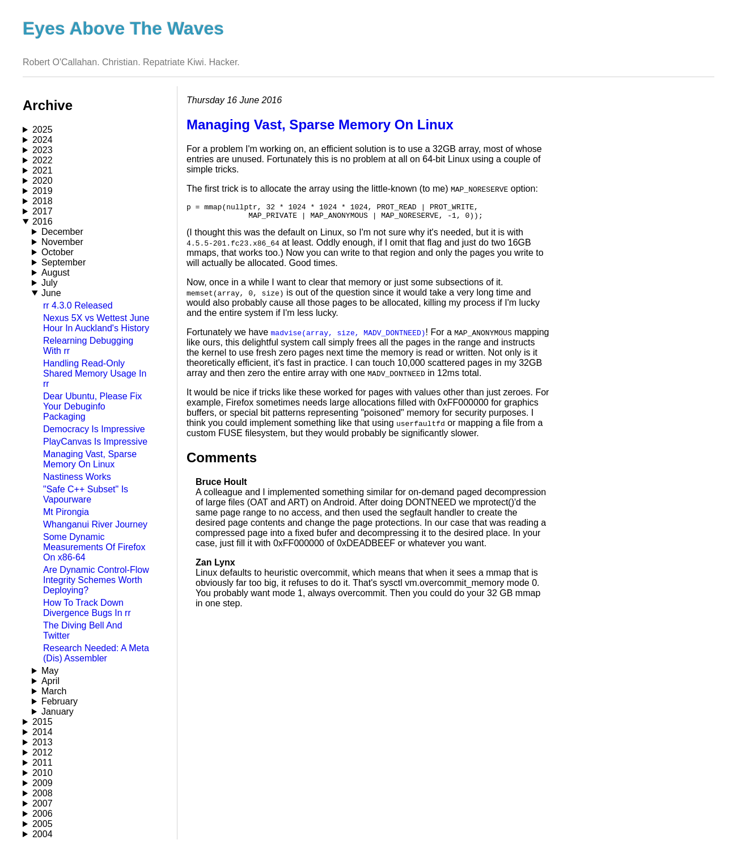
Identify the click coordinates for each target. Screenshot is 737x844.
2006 (42, 813)
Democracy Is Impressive (94, 429)
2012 (42, 752)
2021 (42, 170)
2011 (42, 762)
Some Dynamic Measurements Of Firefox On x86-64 (94, 547)
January (57, 711)
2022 (42, 160)
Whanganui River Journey (95, 524)
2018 (42, 201)
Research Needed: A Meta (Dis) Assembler (96, 653)
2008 (42, 793)
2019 (42, 191)
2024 (42, 140)
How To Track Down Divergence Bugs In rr (87, 608)
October (57, 252)
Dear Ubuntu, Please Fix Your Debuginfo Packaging (92, 406)
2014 (42, 732)
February (59, 701)
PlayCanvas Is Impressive (95, 441)
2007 (42, 803)
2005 (42, 824)
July (49, 283)
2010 (42, 773)
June (51, 293)
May (49, 671)
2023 (42, 150)
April (50, 681)
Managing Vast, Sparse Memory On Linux (90, 459)
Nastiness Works (77, 477)
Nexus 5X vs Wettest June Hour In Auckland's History (96, 323)
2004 (42, 834)
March (53, 691)
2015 (42, 722)
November (62, 242)
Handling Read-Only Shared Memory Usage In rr (94, 373)
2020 (42, 180)
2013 (42, 742)
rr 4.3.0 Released (78, 305)
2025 (42, 129)
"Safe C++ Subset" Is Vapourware (85, 494)
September (63, 262)
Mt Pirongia (66, 512)
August (55, 272)
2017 (42, 211)
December (62, 232)
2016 (42, 221)
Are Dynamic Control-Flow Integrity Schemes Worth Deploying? (96, 580)
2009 (42, 783)
